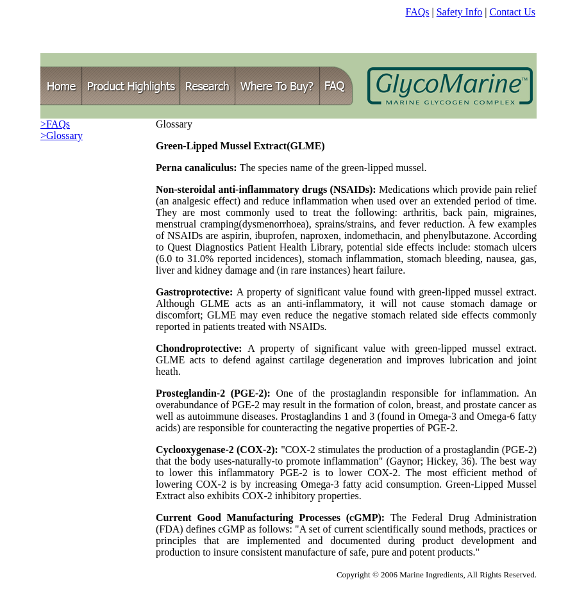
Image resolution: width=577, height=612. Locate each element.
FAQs (417, 11)
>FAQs (55, 124)
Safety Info (460, 11)
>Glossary (61, 135)
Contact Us (512, 11)
